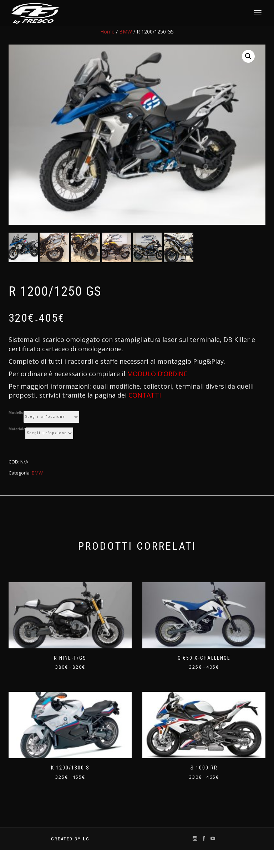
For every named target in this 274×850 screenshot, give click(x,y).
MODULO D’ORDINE (157, 374)
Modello (16, 413)
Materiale (17, 429)
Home (107, 31)
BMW (125, 31)
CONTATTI (144, 396)
